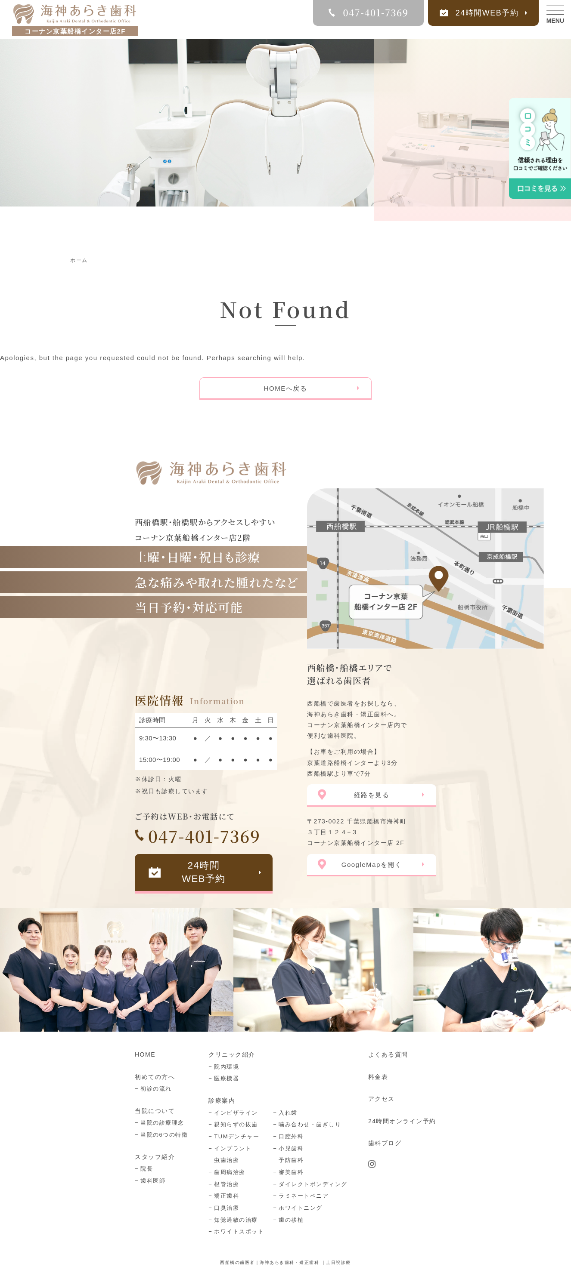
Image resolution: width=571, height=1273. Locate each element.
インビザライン (236, 1113)
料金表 (378, 1076)
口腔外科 (291, 1136)
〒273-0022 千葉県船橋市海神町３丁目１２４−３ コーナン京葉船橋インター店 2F (357, 832)
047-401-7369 (204, 836)
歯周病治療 (229, 1172)
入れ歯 (288, 1113)
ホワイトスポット (239, 1231)
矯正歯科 (226, 1196)
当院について (155, 1110)
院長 (146, 1168)
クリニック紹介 (231, 1054)
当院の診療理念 (162, 1122)
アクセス (381, 1098)
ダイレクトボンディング (313, 1184)
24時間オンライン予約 (402, 1121)
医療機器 (226, 1078)
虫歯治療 (226, 1160)
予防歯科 (291, 1160)
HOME (145, 1054)
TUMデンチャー (236, 1136)
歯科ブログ (385, 1143)
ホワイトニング (301, 1208)
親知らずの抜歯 (236, 1124)
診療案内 (221, 1100)
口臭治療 (226, 1208)
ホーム (79, 260)
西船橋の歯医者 (237, 1262)
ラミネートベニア (304, 1196)
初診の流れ (156, 1088)
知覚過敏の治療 (236, 1220)
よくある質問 (388, 1054)
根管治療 (226, 1184)
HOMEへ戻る (285, 388)
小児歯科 (291, 1148)
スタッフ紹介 (155, 1156)
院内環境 (226, 1066)
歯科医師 (152, 1180)
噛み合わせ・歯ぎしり (310, 1124)
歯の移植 (291, 1220)
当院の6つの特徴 (164, 1134)
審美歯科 (291, 1172)
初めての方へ (155, 1076)
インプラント (232, 1148)
